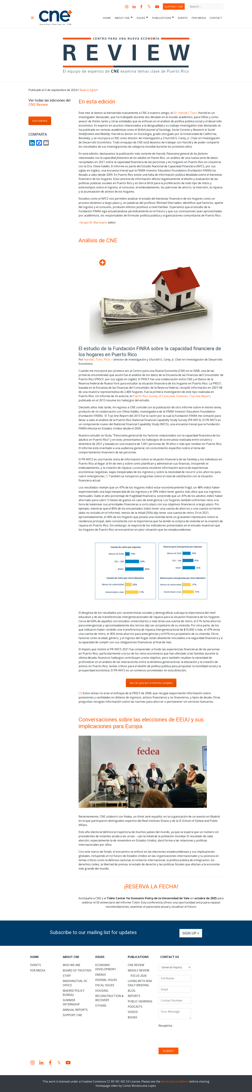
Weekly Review (138, 970)
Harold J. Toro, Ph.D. (97, 359)
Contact (216, 18)
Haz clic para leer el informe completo (151, 683)
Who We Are (71, 965)
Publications (163, 18)
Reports (134, 996)
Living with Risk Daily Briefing (140, 983)
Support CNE (174, 6)
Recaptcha (165, 1026)
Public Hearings (140, 1001)
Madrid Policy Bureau (73, 993)
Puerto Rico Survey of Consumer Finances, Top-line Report (171, 396)
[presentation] (185, 1036)
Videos (133, 1012)
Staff (67, 976)
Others (100, 1005)
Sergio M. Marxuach (93, 222)
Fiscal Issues (104, 985)
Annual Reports (75, 1010)
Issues (142, 18)
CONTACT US (169, 957)
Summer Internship (71, 1002)
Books (132, 1017)
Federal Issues (106, 980)
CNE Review (38, 104)
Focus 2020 (139, 976)
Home (107, 18)
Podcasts (135, 1007)
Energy (100, 975)
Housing (101, 991)
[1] (106, 476)
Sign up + (190, 933)
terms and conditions (175, 1081)
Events (183, 18)
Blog (131, 991)
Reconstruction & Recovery (109, 998)
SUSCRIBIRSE (39, 120)
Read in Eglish (89, 90)
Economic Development (105, 967)
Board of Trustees (77, 970)
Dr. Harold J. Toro (185, 113)
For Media (199, 18)
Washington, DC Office (75, 983)
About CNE (124, 18)
